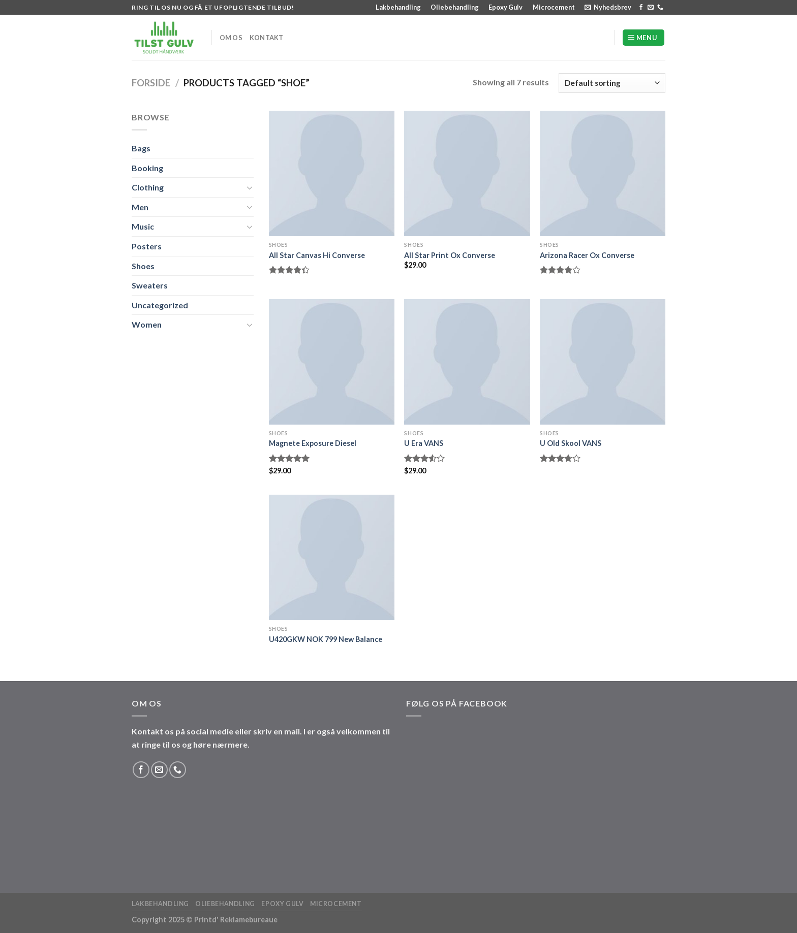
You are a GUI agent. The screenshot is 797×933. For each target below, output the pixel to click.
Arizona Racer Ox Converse (587, 255)
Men (140, 207)
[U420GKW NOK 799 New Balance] (331, 557)
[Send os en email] (651, 7)
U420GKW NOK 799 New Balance (325, 639)
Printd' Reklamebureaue (236, 919)
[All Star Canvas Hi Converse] (331, 173)
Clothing (148, 187)
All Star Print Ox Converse (449, 255)
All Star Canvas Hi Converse (317, 255)
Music (143, 226)
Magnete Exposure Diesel (312, 443)
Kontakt (267, 38)
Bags (141, 148)
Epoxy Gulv (505, 7)
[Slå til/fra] (250, 187)
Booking (147, 168)
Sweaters (150, 285)
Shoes (143, 266)
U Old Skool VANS (570, 443)
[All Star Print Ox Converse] (467, 173)
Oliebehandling (455, 7)
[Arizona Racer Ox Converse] (602, 173)
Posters (147, 246)
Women (147, 324)
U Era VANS (423, 443)
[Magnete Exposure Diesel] (331, 362)
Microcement (554, 7)
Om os (231, 38)
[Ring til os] (660, 7)
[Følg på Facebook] (641, 7)
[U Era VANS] (467, 362)
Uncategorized (160, 305)
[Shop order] (612, 83)
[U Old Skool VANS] (602, 362)
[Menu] (643, 37)
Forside (151, 82)
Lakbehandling (398, 7)
